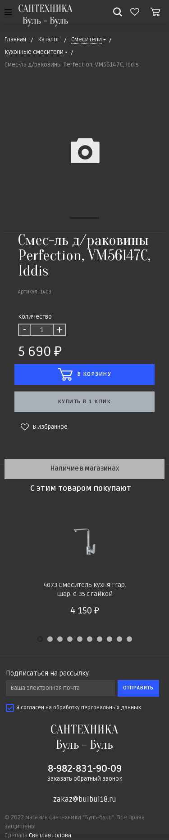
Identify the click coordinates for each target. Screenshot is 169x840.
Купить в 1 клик (84, 401)
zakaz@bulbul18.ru (84, 799)
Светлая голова (50, 835)
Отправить (138, 688)
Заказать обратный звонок (84, 778)
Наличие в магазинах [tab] (84, 468)
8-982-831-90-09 (85, 768)
